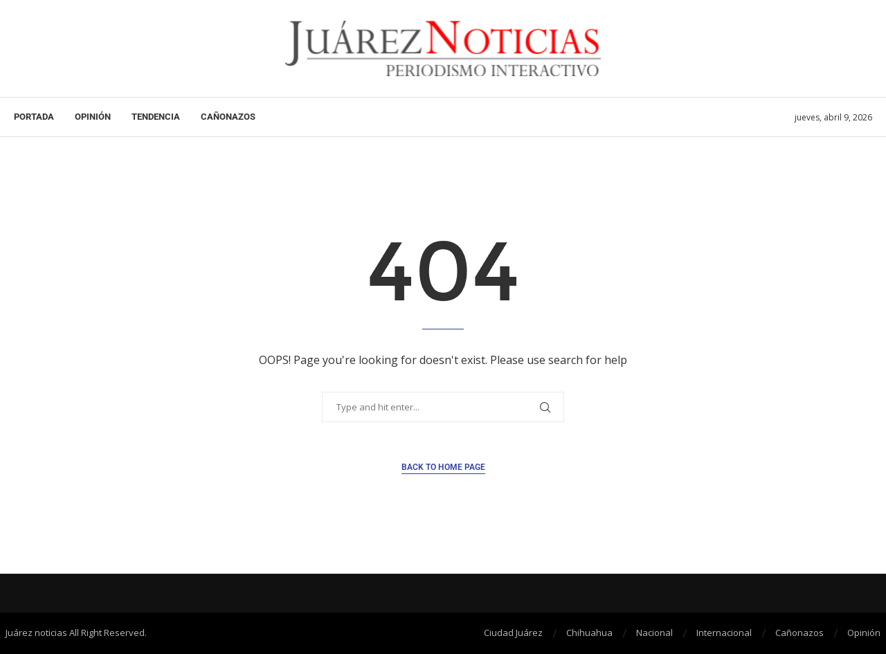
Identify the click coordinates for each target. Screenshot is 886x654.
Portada (34, 116)
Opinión (93, 116)
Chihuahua (589, 632)
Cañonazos (228, 116)
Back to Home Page (443, 467)
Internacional (724, 632)
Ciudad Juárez (513, 632)
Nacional (654, 632)
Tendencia (156, 116)
